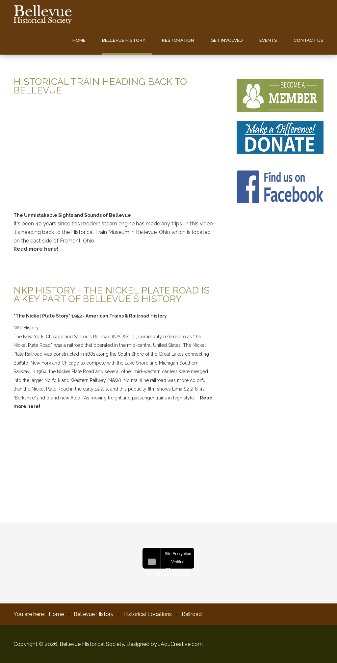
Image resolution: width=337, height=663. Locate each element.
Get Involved (227, 40)
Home (79, 40)
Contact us (309, 40)
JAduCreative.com (180, 644)
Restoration (178, 40)
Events (268, 40)
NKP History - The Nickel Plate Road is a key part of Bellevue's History (111, 294)
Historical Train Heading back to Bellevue (100, 86)
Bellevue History (123, 40)
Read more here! (36, 249)
